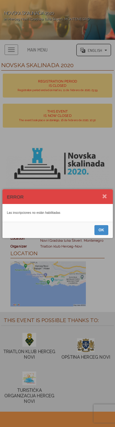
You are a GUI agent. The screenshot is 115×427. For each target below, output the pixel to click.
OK (101, 230)
